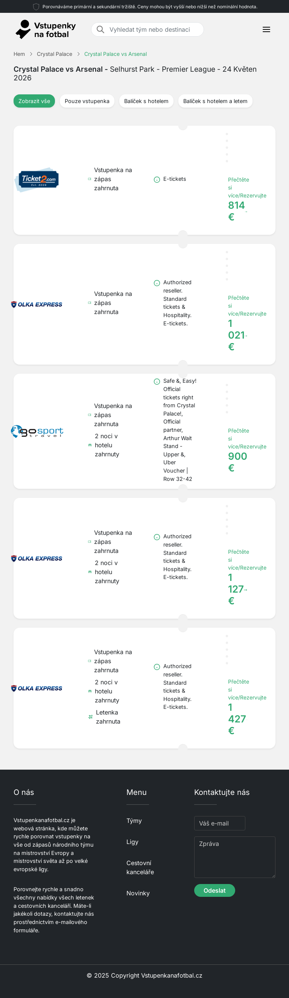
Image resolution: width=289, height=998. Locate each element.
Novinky (138, 893)
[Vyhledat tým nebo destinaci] (154, 29)
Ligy (132, 842)
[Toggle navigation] (266, 29)
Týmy (134, 820)
